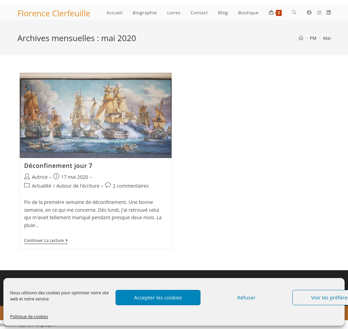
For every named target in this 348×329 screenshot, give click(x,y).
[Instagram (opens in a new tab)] (319, 12)
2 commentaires (131, 186)
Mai (327, 38)
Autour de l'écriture (77, 186)
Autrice (40, 177)
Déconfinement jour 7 (58, 165)
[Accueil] (301, 38)
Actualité (41, 186)
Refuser (246, 297)
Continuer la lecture (46, 241)
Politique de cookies (29, 316)
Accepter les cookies (158, 297)
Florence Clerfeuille (53, 13)
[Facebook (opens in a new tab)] (309, 12)
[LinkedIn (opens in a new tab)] (328, 12)
